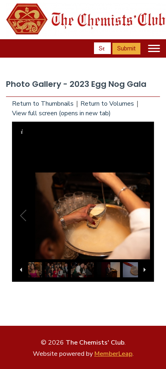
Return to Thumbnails (43, 103)
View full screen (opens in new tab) (61, 113)
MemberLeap (113, 353)
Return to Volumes (107, 103)
